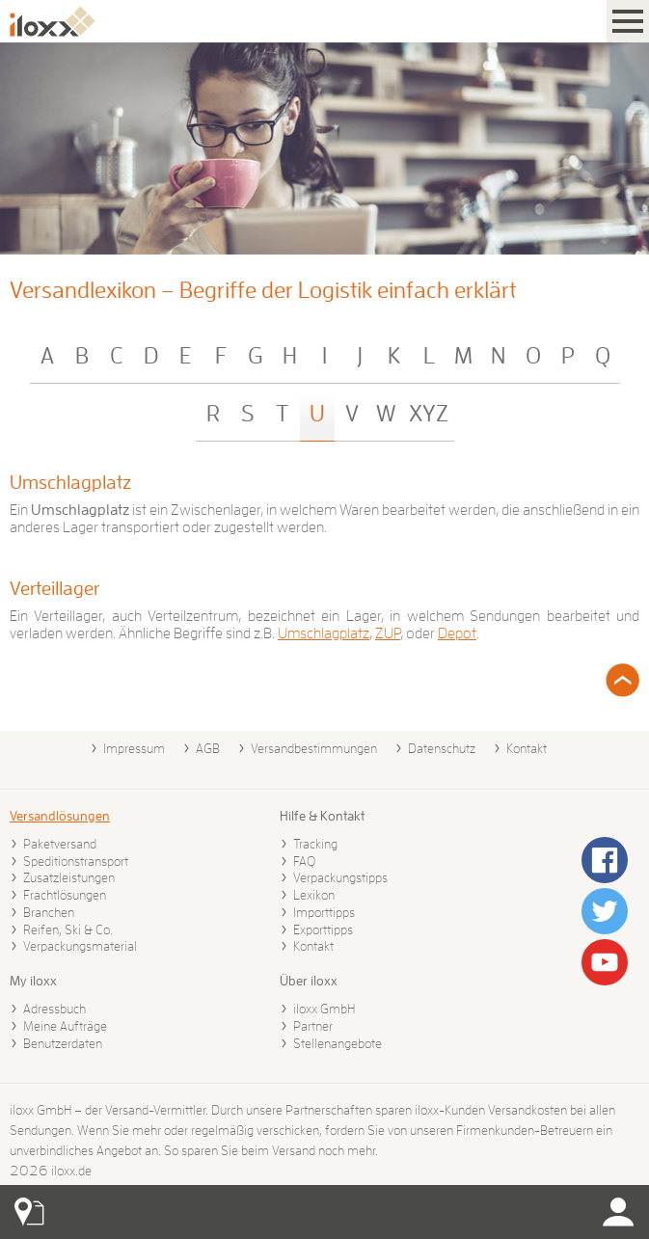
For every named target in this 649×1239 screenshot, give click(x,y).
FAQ (304, 861)
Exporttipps (323, 929)
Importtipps (324, 912)
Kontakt (526, 748)
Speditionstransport (75, 861)
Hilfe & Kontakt (322, 815)
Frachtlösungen (64, 895)
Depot (457, 633)
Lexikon (314, 895)
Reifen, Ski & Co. (68, 929)
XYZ (428, 413)
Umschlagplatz (70, 482)
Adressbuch (54, 1008)
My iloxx (33, 980)
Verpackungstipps (340, 877)
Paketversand (59, 843)
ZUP (387, 633)
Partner (313, 1026)
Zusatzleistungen (69, 877)
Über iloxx (309, 980)
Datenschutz (441, 748)
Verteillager (54, 588)
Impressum (134, 748)
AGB (208, 748)
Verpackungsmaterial (80, 946)
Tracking (315, 843)
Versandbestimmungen (314, 748)
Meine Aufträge (65, 1026)
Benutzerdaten (62, 1043)
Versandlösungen (60, 815)
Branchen (48, 912)
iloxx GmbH (324, 1008)
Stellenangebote (337, 1043)
